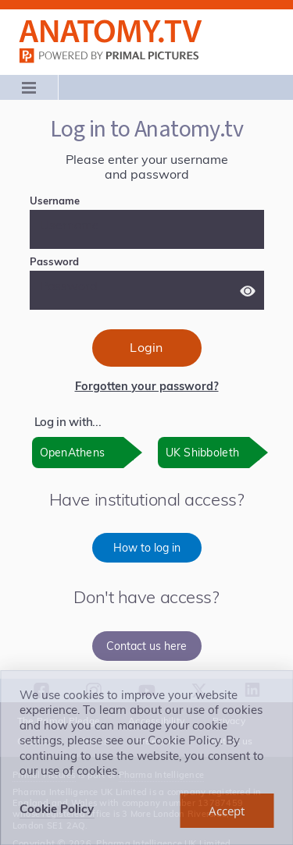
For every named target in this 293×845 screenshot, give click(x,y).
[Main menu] (29, 87)
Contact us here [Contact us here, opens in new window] (146, 646)
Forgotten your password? (147, 386)
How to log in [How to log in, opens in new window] (146, 548)
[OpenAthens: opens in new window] (87, 452)
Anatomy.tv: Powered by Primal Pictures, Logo (110, 31)
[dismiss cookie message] (226, 811)
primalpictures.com (110, 55)
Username (80, 200)
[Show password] (248, 291)
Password (79, 261)
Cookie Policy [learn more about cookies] (57, 808)
